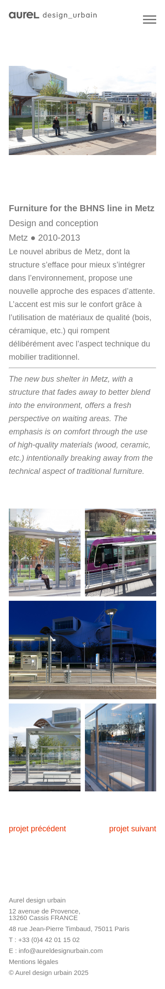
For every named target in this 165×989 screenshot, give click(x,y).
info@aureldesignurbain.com (61, 950)
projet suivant (132, 828)
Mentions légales (34, 961)
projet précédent (37, 828)
